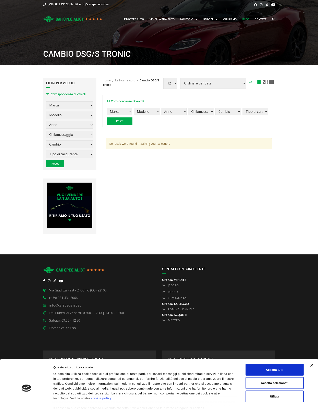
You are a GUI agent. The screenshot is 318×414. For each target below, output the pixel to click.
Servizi (208, 19)
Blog (245, 19)
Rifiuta (274, 381)
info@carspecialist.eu (94, 4)
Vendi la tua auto (162, 19)
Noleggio (186, 19)
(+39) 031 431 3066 (58, 4)
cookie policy (101, 383)
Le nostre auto (133, 19)
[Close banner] (311, 350)
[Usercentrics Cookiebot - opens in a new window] (26, 406)
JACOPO (170, 285)
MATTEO (171, 320)
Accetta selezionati (274, 368)
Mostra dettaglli (211, 406)
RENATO (170, 292)
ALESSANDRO (174, 298)
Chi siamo (230, 19)
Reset (55, 163)
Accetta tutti (274, 355)
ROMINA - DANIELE (178, 309)
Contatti (261, 19)
